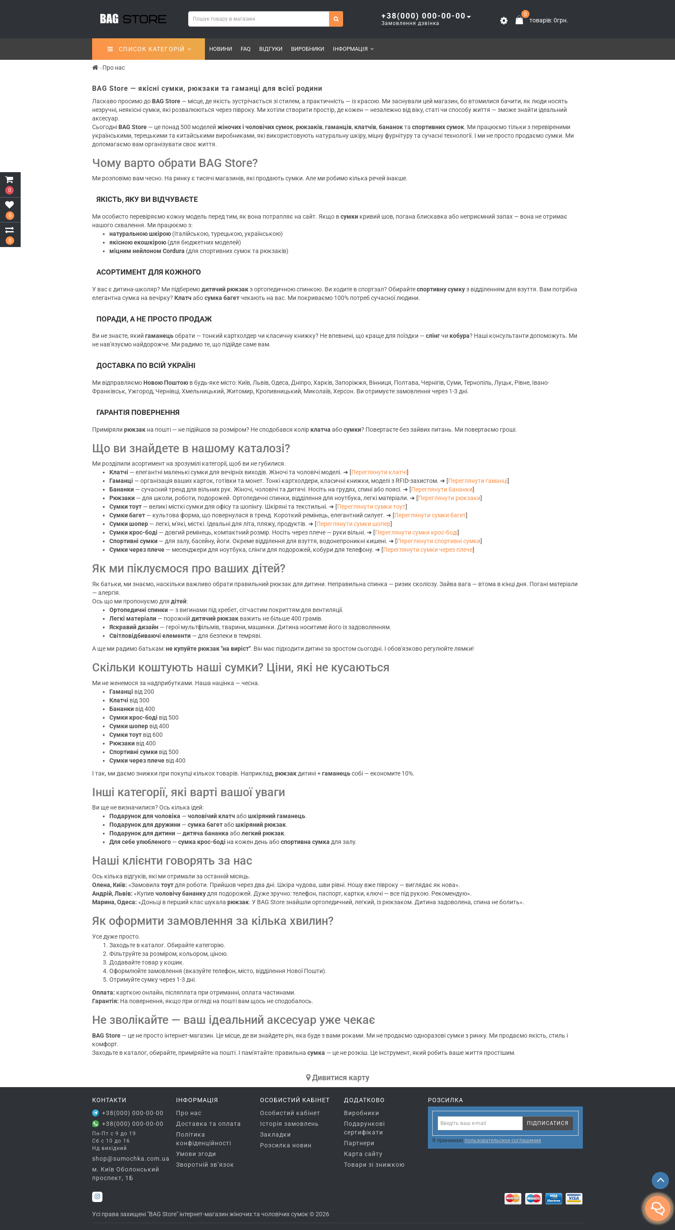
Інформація (353, 49)
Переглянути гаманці (478, 480)
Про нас (188, 1112)
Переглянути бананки (442, 489)
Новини (220, 49)
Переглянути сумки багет (430, 515)
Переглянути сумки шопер (353, 523)
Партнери (359, 1143)
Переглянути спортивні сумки (438, 541)
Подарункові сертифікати (364, 1128)
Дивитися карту (337, 1077)
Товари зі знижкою (374, 1164)
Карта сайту (363, 1153)
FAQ (246, 49)
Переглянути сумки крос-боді (416, 532)
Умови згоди (196, 1153)
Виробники (307, 49)
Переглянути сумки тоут (371, 506)
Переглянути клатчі (379, 472)
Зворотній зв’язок (205, 1164)
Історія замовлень (289, 1123)
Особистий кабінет (290, 1112)
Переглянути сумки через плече (428, 549)
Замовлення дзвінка (410, 23)
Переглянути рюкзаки (449, 497)
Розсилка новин (286, 1145)
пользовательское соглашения (502, 1140)
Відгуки (270, 49)
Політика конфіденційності (203, 1139)
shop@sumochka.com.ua (127, 1158)
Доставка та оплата (208, 1123)
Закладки (275, 1134)
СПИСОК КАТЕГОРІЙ (150, 49)
